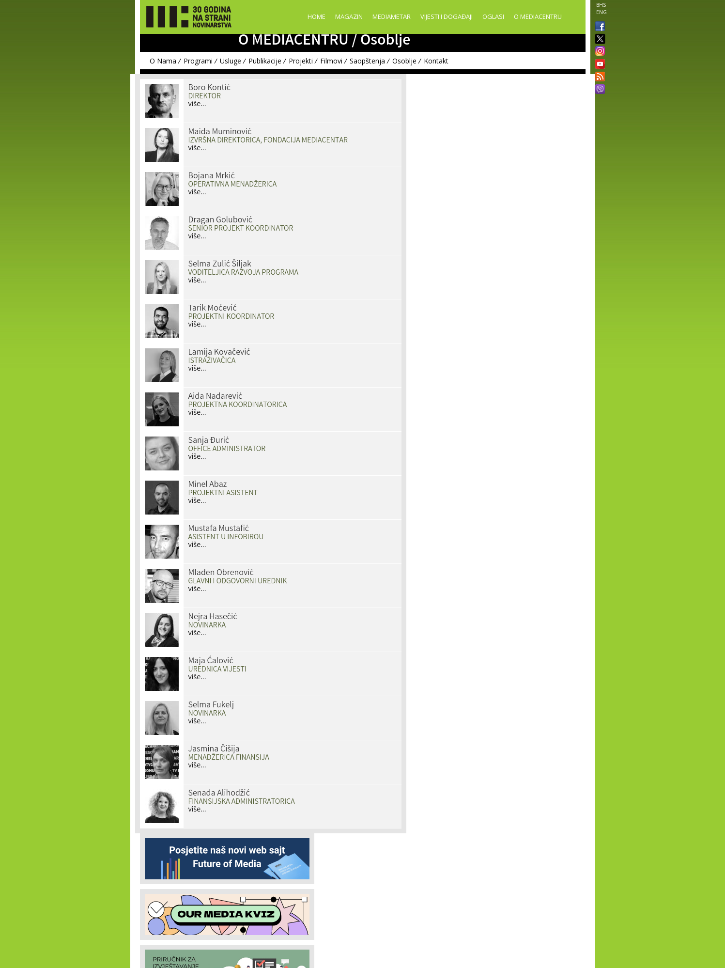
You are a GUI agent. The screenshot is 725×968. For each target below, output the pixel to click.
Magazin (349, 16)
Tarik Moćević (212, 308)
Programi (198, 60)
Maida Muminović (220, 132)
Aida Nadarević (215, 396)
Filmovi (331, 60)
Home (316, 16)
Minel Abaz (207, 485)
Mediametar (391, 16)
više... (197, 104)
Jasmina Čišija (214, 749)
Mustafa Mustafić (218, 529)
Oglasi (493, 16)
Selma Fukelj (211, 705)
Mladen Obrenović (221, 573)
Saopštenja (367, 60)
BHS (601, 4)
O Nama (163, 60)
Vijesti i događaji (446, 16)
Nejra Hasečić (212, 617)
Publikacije (264, 60)
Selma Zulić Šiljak (219, 264)
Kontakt (436, 60)
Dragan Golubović (220, 220)
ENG (601, 12)
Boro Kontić (209, 88)
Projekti (301, 60)
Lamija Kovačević (219, 352)
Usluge (230, 60)
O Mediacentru (538, 16)
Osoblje (404, 60)
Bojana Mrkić (211, 176)
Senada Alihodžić (219, 793)
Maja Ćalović (210, 661)
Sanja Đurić (209, 441)
